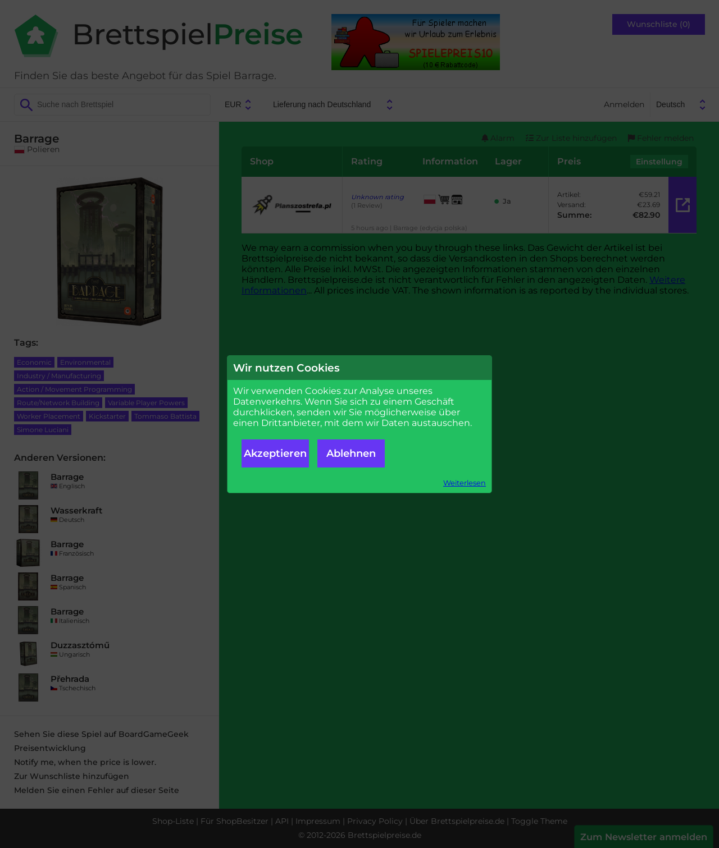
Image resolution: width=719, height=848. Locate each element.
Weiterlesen (464, 483)
